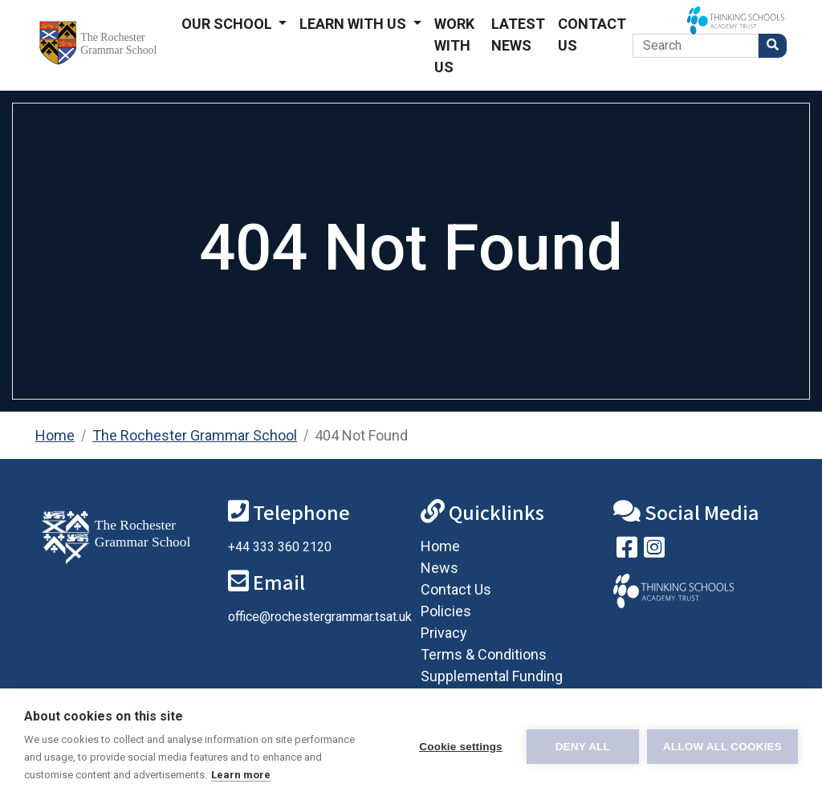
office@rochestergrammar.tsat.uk (320, 616)
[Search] (696, 46)
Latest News (518, 34)
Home (55, 435)
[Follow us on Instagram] (654, 550)
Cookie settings (461, 747)
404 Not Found (361, 435)
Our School (228, 23)
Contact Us (592, 34)
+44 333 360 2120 (280, 546)
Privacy (444, 632)
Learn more (241, 775)
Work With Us (454, 45)
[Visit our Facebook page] (626, 550)
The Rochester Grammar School (194, 435)
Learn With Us (354, 23)
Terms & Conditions (484, 654)
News (439, 567)
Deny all (582, 747)
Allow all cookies (722, 747)
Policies (446, 611)
